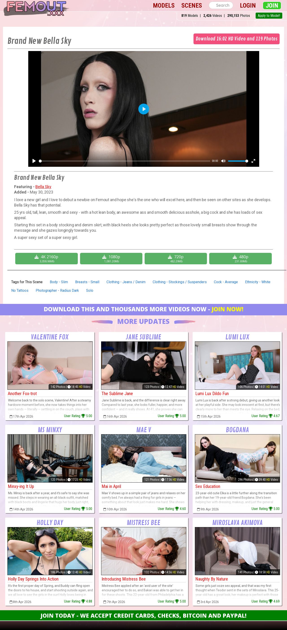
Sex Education (207, 486)
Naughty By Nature (211, 579)
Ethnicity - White (257, 282)
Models (164, 5)
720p (176, 258)
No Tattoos (19, 290)
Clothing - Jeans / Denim (126, 282)
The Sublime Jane (117, 393)
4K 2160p (46, 258)
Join (272, 5)
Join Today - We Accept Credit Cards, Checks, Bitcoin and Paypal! (143, 615)
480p (240, 258)
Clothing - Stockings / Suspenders (180, 282)
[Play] (34, 161)
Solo (89, 290)
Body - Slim (59, 282)
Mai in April (111, 486)
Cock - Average (226, 282)
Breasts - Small (87, 282)
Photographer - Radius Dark (57, 290)
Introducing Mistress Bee (124, 579)
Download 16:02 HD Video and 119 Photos (236, 39)
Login (248, 5)
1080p (111, 258)
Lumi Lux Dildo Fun (212, 393)
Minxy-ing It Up (21, 486)
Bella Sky (43, 186)
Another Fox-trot (22, 393)
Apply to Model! (269, 15)
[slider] (124, 161)
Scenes (191, 5)
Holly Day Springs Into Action (33, 579)
